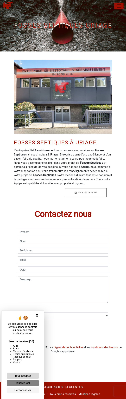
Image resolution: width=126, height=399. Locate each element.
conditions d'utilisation (104, 347)
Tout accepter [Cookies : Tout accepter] (23, 375)
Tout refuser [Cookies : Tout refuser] (23, 383)
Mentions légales (89, 394)
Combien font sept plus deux (35, 308)
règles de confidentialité (68, 347)
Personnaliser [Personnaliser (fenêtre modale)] (22, 390)
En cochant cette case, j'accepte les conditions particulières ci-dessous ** (64, 325)
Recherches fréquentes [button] (63, 387)
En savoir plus (85, 192)
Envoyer (63, 338)
